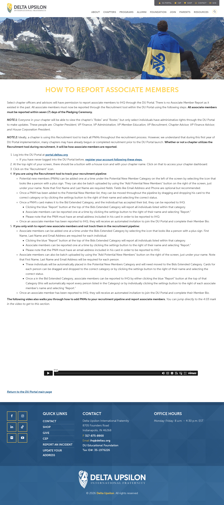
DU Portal (167, 3)
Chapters (109, 12)
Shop (189, 3)
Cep (179, 3)
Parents (184, 12)
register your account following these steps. (113, 159)
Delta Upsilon (105, 493)
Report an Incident (57, 444)
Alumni (142, 12)
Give (214, 3)
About (95, 12)
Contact (202, 3)
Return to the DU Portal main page (29, 392)
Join (173, 12)
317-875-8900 (94, 435)
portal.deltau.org (56, 154)
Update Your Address (52, 453)
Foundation (158, 12)
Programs (126, 12)
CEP (45, 438)
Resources (201, 12)
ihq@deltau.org (100, 440)
